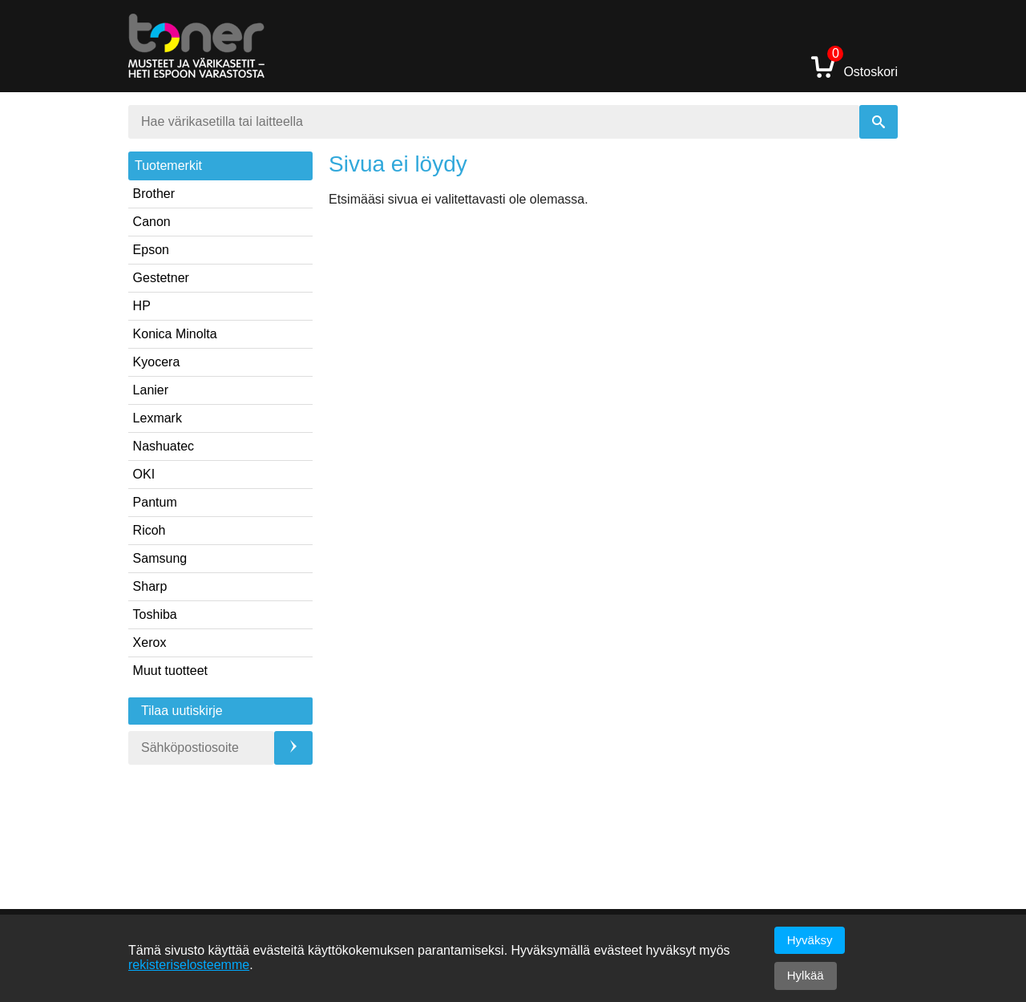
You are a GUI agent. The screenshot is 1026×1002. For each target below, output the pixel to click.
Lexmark (157, 418)
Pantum (155, 502)
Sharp (150, 586)
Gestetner (161, 278)
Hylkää (805, 975)
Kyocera (156, 362)
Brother (154, 193)
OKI (144, 474)
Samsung (160, 558)
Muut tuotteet (170, 670)
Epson (151, 250)
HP (142, 306)
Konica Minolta (175, 334)
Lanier (150, 390)
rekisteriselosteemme (188, 965)
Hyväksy (810, 940)
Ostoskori (854, 66)
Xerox (150, 642)
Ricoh (149, 530)
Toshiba (155, 614)
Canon (152, 221)
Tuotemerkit (168, 165)
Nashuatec (164, 446)
